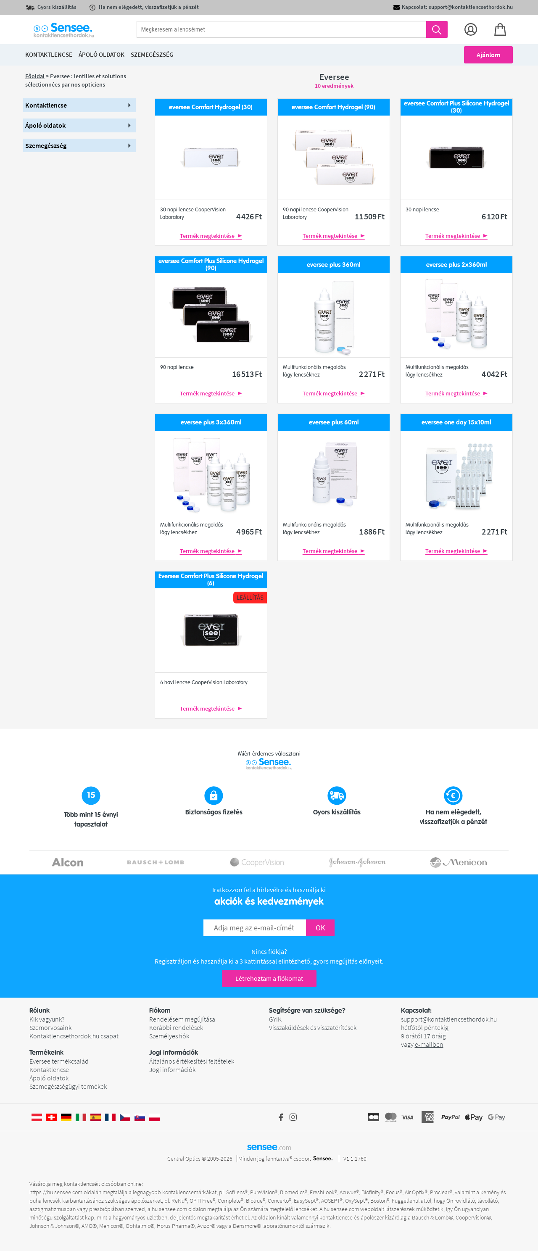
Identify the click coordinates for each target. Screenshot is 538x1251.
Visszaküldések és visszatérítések (312, 1027)
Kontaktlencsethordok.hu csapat (74, 1036)
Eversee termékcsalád (59, 1061)
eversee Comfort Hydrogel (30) (211, 107)
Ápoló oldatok (49, 1078)
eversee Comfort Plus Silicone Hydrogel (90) (211, 264)
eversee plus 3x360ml (211, 422)
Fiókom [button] (160, 1010)
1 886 (372, 531)
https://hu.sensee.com (55, 1192)
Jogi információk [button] (173, 1052)
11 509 (370, 216)
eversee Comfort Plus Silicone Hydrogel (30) (456, 107)
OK (320, 927)
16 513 (247, 374)
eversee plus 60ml (334, 422)
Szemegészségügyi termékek (68, 1086)
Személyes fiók (169, 1036)
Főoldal (35, 76)
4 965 (249, 531)
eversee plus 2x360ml (456, 265)
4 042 (494, 374)
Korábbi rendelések (176, 1027)
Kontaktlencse (49, 1069)
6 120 (494, 216)
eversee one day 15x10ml (456, 422)
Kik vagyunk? (46, 1019)
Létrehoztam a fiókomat (269, 978)
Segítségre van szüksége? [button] (307, 1010)
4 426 (249, 216)
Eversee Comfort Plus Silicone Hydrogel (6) (210, 580)
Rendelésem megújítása (182, 1019)
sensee (269, 1146)
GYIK (275, 1019)
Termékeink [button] (46, 1052)
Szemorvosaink (50, 1027)
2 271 (372, 374)
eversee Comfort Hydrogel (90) (333, 107)
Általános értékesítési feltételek (191, 1061)
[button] (79, 105)
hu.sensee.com (169, 1209)
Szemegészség (152, 54)
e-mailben (429, 1044)
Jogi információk (172, 1069)
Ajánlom (488, 54)
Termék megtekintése (211, 236)
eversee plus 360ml (333, 265)
